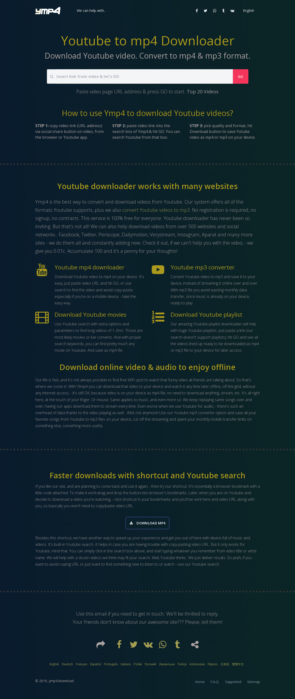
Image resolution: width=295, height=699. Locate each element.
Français (81, 666)
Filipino (213, 666)
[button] (90, 10)
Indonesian (197, 666)
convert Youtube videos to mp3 (156, 210)
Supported (233, 684)
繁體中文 (238, 666)
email (101, 616)
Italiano (126, 666)
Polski (138, 666)
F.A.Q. (214, 684)
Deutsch (67, 666)
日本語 (225, 666)
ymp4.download (61, 683)
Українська (167, 666)
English (54, 666)
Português (111, 666)
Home (200, 684)
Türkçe (182, 666)
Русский (150, 666)
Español (95, 666)
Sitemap (253, 684)
